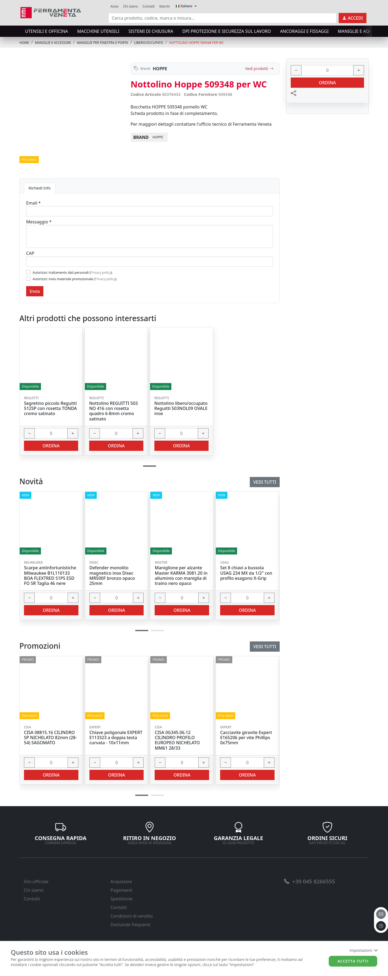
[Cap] (149, 262)
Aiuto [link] (114, 6)
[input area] (222, 18)
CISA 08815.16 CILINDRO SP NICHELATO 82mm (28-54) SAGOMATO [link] (50, 738)
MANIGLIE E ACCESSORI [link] (53, 42)
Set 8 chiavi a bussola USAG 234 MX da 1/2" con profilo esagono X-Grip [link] (246, 573)
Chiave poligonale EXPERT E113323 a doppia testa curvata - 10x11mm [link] (116, 738)
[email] (381, 914)
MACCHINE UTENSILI (98, 31)
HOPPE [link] (160, 69)
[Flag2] (28, 278)
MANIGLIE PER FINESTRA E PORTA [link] (102, 42)
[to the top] (381, 926)
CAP (30, 253)
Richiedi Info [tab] (40, 188)
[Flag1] (28, 272)
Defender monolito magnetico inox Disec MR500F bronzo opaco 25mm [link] (112, 575)
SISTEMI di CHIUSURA (151, 31)
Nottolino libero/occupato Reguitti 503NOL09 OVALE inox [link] (180, 408)
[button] (141, 795)
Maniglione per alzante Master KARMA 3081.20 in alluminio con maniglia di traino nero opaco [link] (181, 575)
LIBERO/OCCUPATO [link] (148, 42)
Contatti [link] (149, 6)
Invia (35, 291)
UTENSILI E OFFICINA (46, 31)
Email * (33, 203)
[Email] (149, 211)
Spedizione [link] (121, 899)
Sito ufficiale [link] (36, 881)
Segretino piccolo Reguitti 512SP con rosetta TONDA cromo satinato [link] (50, 408)
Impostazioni (363, 950)
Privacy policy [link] (101, 272)
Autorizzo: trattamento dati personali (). (73, 272)
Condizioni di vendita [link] (131, 916)
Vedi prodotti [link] (259, 68)
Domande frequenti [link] (130, 925)
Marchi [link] (164, 6)
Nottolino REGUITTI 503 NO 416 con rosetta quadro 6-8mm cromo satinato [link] (113, 411)
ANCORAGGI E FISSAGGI (304, 31)
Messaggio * (38, 222)
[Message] (149, 236)
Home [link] (24, 42)
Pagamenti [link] (121, 890)
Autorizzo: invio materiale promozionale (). (75, 279)
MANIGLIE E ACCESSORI (362, 31)
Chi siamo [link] (130, 6)
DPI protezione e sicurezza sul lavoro (226, 31)
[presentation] (367, 31)
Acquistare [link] (121, 881)
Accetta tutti (353, 961)
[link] (50, 12)
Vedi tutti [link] (264, 647)
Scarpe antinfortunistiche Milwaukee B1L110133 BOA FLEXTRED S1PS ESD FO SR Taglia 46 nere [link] (50, 575)
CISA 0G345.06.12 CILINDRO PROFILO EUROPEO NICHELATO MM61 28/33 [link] (177, 740)
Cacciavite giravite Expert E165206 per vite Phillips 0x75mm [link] (246, 738)
